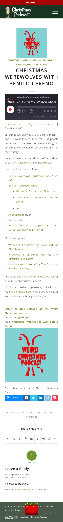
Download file (13, 124)
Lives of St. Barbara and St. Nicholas (36, 191)
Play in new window (41, 124)
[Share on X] (14, 438)
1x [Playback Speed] (25, 111)
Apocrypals (15, 214)
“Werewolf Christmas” (21, 245)
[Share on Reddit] (49, 438)
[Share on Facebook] (8, 438)
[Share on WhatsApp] (20, 438)
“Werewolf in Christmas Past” (27, 254)
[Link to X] (45, 513)
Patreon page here (20, 291)
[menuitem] (53, 11)
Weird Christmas (32, 60)
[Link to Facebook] (55, 513)
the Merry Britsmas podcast (38, 276)
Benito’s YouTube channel (23, 185)
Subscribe (40, 116)
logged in (22, 489)
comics (28, 162)
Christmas (14, 60)
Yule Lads (47, 162)
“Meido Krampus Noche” (22, 264)
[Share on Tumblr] (37, 438)
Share (53, 116)
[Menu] (53, 11)
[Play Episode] (10, 109)
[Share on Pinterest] (26, 438)
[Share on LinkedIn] (31, 438)
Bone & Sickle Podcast (21, 225)
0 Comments (33, 412)
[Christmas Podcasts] (26, 11)
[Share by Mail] (55, 438)
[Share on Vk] (43, 438)
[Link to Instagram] (50, 513)
